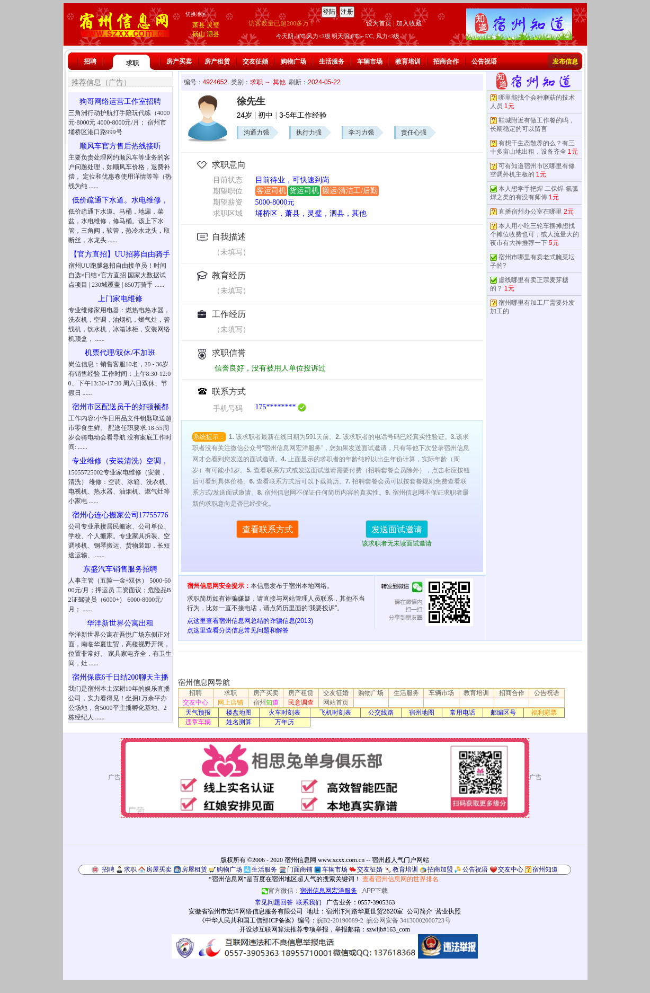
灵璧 (213, 25)
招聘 (90, 61)
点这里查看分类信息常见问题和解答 (238, 630)
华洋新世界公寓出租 (120, 623)
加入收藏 (409, 23)
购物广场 (293, 61)
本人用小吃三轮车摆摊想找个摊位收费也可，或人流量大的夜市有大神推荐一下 (534, 234)
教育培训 (408, 61)
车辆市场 (369, 61)
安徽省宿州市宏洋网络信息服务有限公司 (246, 911)
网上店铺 (230, 702)
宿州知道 (545, 869)
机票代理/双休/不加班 (120, 353)
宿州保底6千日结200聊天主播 (120, 677)
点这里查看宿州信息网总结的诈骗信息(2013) (250, 621)
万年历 (284, 722)
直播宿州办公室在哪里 (530, 211)
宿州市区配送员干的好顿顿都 (120, 407)
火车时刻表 (284, 712)
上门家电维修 (120, 299)
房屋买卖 (159, 869)
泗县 (213, 34)
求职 (132, 63)
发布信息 (565, 61)
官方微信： (310, 890)
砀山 (198, 34)
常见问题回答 (274, 902)
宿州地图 (421, 712)
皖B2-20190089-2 (340, 920)
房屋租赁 (194, 869)
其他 (279, 82)
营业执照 (448, 911)
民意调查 (301, 702)
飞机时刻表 (335, 712)
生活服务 (331, 61)
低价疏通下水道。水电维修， (120, 200)
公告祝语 (484, 61)
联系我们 (309, 902)
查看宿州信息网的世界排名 (400, 879)
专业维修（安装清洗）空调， (120, 461)
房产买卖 (179, 61)
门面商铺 (300, 869)
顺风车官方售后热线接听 (120, 146)
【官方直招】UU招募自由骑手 (120, 254)
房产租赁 (217, 61)
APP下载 (375, 890)
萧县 (198, 25)
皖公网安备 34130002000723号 (409, 920)
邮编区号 (503, 712)
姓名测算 (239, 722)
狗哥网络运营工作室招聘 (120, 102)
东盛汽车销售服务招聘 (120, 569)
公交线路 (381, 712)
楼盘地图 (239, 712)
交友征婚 (255, 61)
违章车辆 (198, 722)
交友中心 (195, 702)
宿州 (266, 702)
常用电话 (462, 712)
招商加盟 (440, 869)
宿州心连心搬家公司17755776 (120, 515)
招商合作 (446, 61)
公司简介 (419, 911)
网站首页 (336, 702)
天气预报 (198, 712)
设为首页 (378, 23)
